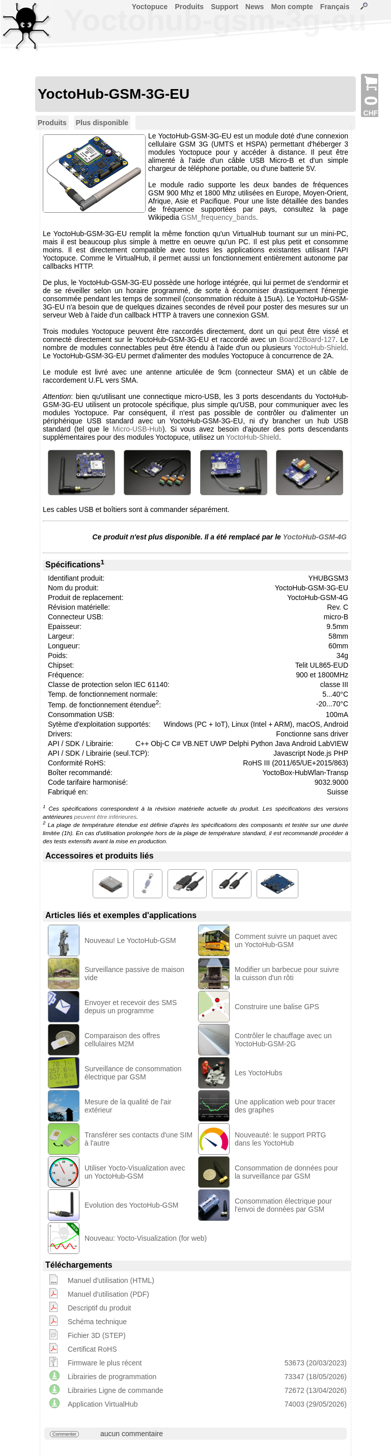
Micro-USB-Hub (137, 429)
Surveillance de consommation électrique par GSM (133, 1073)
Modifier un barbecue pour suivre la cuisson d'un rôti (287, 973)
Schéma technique (97, 1322)
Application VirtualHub (103, 1404)
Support (224, 7)
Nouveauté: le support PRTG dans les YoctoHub (280, 1139)
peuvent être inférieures (105, 816)
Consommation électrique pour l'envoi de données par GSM (283, 1205)
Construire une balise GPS (277, 1007)
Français (335, 7)
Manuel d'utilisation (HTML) (111, 1280)
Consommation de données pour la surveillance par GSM (286, 1172)
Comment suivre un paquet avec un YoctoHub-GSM (286, 940)
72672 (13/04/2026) (316, 1390)
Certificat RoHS (92, 1349)
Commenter (64, 1434)
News (254, 7)
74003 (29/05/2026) (316, 1404)
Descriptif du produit (99, 1308)
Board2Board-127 (308, 339)
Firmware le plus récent (105, 1363)
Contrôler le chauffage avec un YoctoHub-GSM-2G (283, 1040)
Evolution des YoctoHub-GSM (131, 1205)
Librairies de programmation (112, 1377)
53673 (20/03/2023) (316, 1363)
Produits (189, 7)
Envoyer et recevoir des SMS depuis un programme (131, 1006)
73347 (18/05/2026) (316, 1377)
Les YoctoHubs (258, 1073)
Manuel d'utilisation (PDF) (108, 1294)
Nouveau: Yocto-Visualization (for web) (146, 1238)
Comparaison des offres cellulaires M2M (122, 1040)
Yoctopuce (150, 7)
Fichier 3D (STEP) (97, 1335)
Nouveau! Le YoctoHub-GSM (130, 940)
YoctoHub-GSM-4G (315, 537)
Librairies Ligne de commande (115, 1390)
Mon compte (292, 7)
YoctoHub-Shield (319, 348)
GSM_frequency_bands (218, 217)
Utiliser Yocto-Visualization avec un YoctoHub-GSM (135, 1172)
